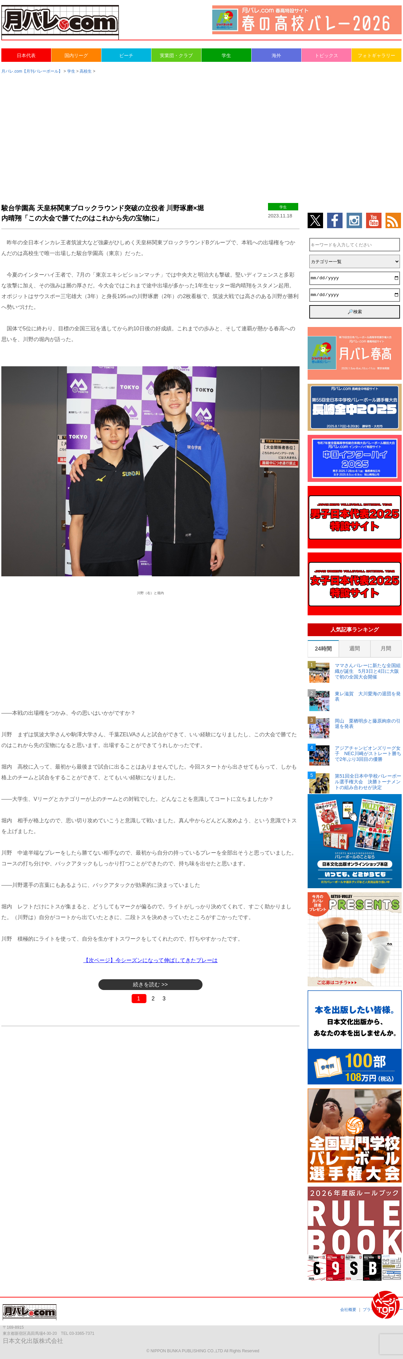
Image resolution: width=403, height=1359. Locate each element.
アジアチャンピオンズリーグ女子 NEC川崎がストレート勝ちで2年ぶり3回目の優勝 (368, 753)
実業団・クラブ (176, 55)
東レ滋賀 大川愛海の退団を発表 (368, 696)
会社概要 (348, 1309)
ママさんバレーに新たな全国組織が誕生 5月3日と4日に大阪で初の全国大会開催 (368, 671)
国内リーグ (76, 55)
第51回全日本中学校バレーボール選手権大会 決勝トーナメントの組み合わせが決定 (368, 781)
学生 (226, 55)
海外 (276, 55)
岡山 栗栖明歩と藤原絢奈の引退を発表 (368, 723)
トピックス (326, 55)
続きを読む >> (150, 984)
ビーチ (126, 55)
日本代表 (26, 55)
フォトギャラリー (376, 55)
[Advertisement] (201, 132)
